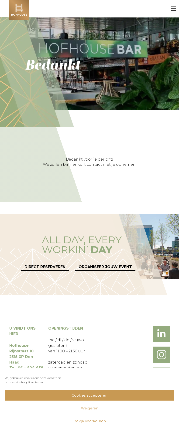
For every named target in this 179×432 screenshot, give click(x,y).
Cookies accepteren (89, 395)
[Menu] (173, 8)
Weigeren (89, 408)
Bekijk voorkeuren (89, 421)
